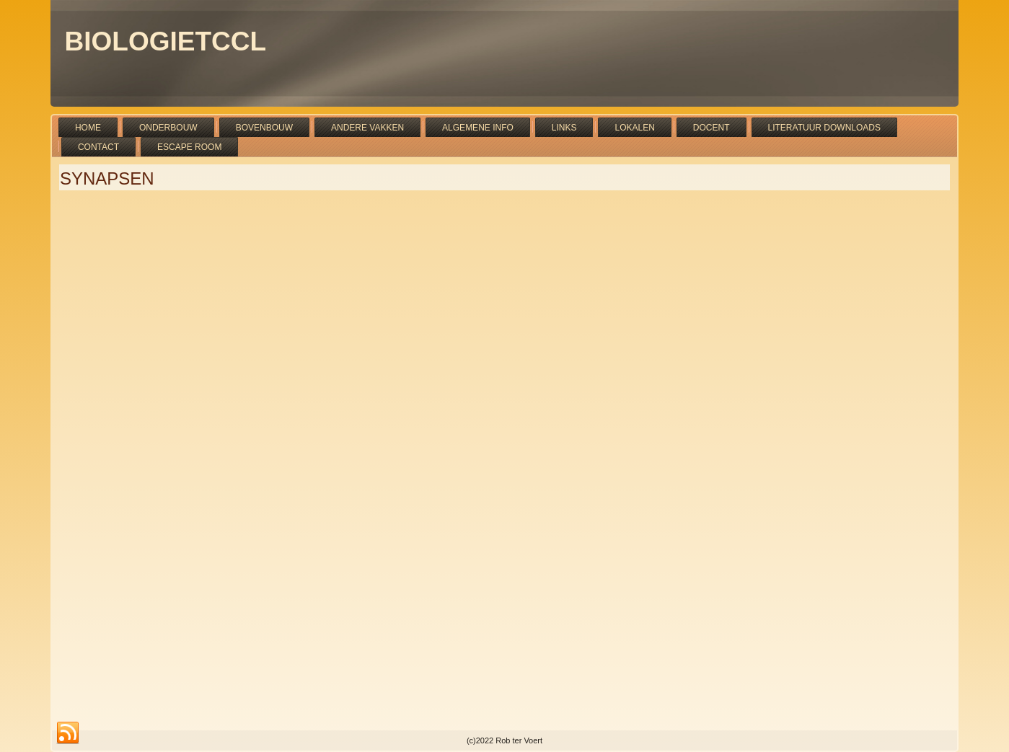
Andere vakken (367, 128)
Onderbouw (168, 128)
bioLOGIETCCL (166, 41)
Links (564, 128)
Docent (711, 128)
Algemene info (478, 128)
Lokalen (634, 128)
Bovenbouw (264, 128)
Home (88, 128)
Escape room (189, 147)
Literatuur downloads (824, 128)
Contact (98, 147)
